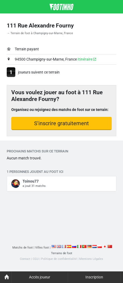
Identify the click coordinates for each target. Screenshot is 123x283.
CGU (36, 259)
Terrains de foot (61, 253)
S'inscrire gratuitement (61, 123)
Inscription (94, 277)
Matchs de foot (22, 247)
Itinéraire (87, 59)
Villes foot (42, 247)
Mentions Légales (91, 259)
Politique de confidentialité (59, 259)
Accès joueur (39, 277)
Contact (25, 259)
